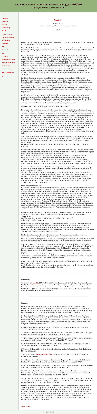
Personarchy (6, 27)
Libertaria (5, 56)
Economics (5, 50)
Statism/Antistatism (8, 37)
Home (4, 15)
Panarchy (5, 18)
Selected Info (6, 66)
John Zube (58, 20)
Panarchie (34, 283)
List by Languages (8, 72)
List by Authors (7, 69)
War (3, 53)
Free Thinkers (6, 31)
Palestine (5, 43)
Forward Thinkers (7, 34)
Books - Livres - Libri (8, 59)
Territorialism (6, 40)
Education (5, 47)
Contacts (5, 77)
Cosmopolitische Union (44, 354)
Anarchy (4, 24)
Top (28, 406)
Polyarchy (5, 21)
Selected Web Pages (8, 62)
